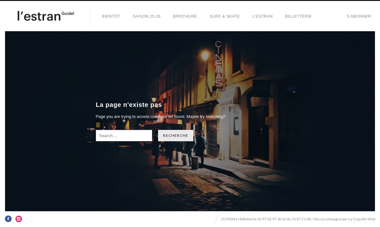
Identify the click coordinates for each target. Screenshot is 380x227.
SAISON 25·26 (146, 16)
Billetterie (298, 16)
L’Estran (262, 16)
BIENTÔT (111, 16)
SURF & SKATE (225, 16)
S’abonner (359, 16)
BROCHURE (185, 16)
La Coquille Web (361, 219)
